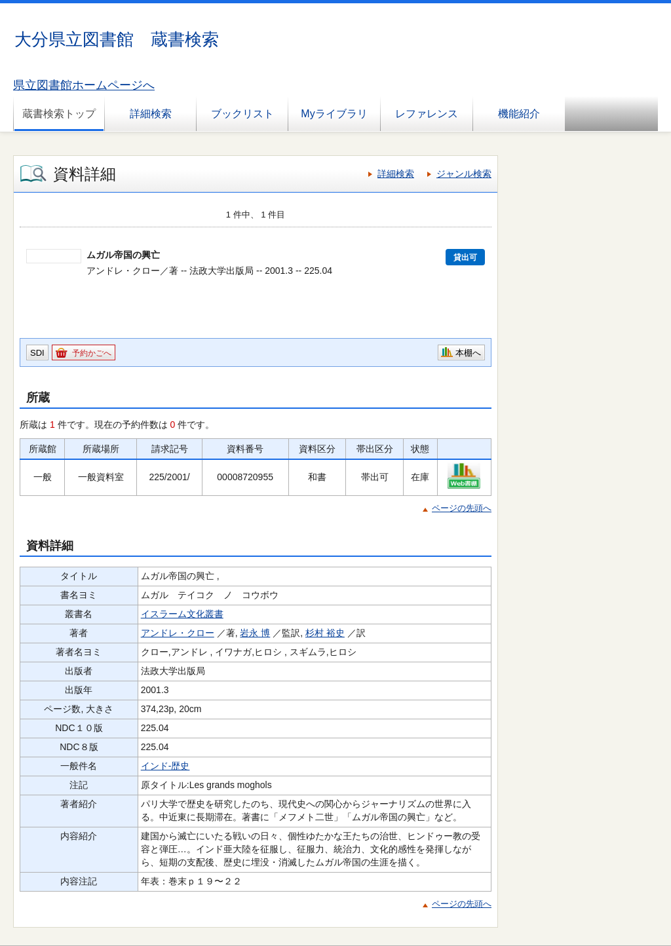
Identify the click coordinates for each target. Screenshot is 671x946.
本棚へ (468, 353)
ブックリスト (242, 113)
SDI (37, 353)
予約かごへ (91, 353)
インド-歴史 (165, 766)
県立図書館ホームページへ (84, 85)
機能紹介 (519, 113)
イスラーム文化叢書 (182, 614)
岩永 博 (255, 633)
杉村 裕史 (325, 633)
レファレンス (426, 113)
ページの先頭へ (461, 508)
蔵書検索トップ (59, 113)
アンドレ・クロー (177, 633)
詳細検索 (151, 113)
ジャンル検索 (463, 173)
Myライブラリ (334, 113)
